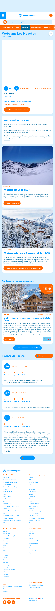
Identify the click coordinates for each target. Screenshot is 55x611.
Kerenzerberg (7, 484)
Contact (5, 591)
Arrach (31, 487)
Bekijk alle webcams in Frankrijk (17, 110)
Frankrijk (40, 314)
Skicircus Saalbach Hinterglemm (12, 520)
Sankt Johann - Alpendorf (36, 518)
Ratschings (32, 480)
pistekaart (32, 130)
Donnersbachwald (34, 503)
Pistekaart (47, 27)
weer (26, 130)
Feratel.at (7, 140)
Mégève (5, 562)
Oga (30, 484)
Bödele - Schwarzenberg (10, 487)
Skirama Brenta (7, 496)
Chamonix (7, 105)
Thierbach (6, 567)
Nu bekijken (9, 339)
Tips (30, 545)
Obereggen (6, 541)
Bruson (31, 523)
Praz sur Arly (6, 533)
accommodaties (11, 132)
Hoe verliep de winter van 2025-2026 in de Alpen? (23, 268)
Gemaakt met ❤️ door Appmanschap (36, 599)
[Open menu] (3, 15)
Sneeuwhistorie (36, 27)
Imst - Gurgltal (33, 506)
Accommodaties (33, 543)
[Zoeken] (30, 22)
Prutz (30, 499)
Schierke (5, 555)
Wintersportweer (34, 536)
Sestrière (31, 508)
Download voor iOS (34, 587)
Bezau (4, 550)
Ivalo (4, 494)
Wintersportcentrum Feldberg (11, 506)
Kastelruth (32, 496)
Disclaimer (6, 589)
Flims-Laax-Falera (8, 518)
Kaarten (31, 538)
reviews (48, 130)
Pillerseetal (6, 477)
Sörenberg (6, 565)
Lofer (30, 501)
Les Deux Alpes (33, 515)
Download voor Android (36, 585)
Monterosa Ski (7, 503)
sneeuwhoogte (17, 130)
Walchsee (5, 543)
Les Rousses (32, 491)
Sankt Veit (6, 577)
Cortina (5, 513)
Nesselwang (32, 489)
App (30, 553)
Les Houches (47, 314)
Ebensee (5, 574)
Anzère (5, 531)
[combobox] (30, 22)
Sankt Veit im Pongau (9, 569)
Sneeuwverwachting (34, 541)
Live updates (32, 550)
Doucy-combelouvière (9, 480)
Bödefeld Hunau (33, 482)
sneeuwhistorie (40, 130)
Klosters (5, 560)
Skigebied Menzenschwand (10, 482)
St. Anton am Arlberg (35, 511)
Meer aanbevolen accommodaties (27, 348)
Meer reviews (27, 458)
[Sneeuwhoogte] (27, 15)
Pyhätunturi (6, 538)
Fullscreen (24, 88)
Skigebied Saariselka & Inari (11, 515)
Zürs (4, 548)
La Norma (5, 553)
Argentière (14, 105)
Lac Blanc (5, 499)
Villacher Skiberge (8, 491)
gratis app (16, 136)
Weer (17, 27)
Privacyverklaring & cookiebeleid (12, 586)
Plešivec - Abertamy (34, 520)
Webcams (31, 533)
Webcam (25, 27)
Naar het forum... (12, 203)
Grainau (31, 477)
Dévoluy (5, 501)
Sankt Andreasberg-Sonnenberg (12, 536)
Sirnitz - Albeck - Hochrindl (11, 511)
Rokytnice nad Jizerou (9, 523)
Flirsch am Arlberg (34, 513)
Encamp (31, 494)
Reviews (31, 548)
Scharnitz (5, 557)
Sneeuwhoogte (8, 27)
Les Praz (22, 105)
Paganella (5, 489)
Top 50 (31, 531)
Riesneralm (6, 508)
